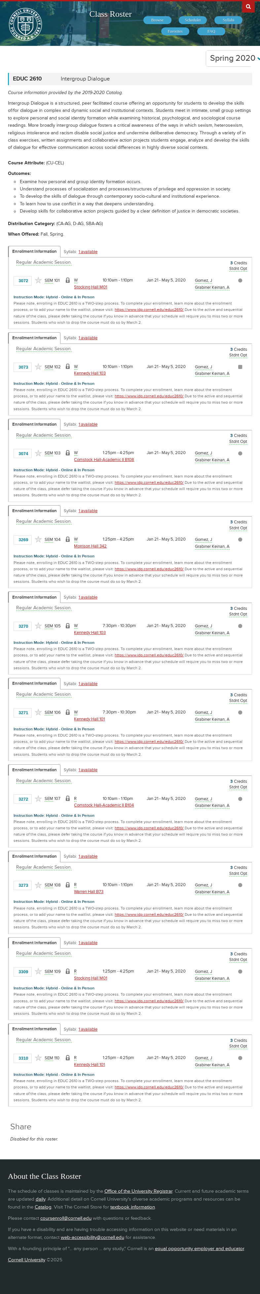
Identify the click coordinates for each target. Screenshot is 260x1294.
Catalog (43, 1207)
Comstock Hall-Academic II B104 (104, 805)
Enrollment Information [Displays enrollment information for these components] (34, 251)
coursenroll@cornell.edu (66, 1218)
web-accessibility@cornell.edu (92, 1237)
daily (40, 1199)
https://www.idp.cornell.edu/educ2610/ (149, 309)
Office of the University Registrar (138, 1191)
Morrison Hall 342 (90, 546)
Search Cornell (248, 6)
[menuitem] (157, 20)
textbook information (132, 1207)
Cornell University (26, 1260)
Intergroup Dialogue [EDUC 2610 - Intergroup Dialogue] (85, 79)
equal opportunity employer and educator (199, 1248)
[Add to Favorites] (38, 280)
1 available (88, 251)
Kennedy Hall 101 (89, 719)
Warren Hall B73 (88, 891)
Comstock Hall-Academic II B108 (104, 459)
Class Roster (110, 14)
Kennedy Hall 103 (90, 373)
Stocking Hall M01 (90, 287)
